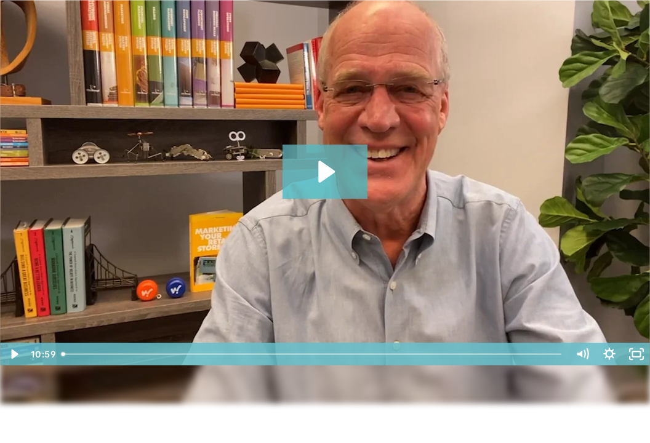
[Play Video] (13, 354)
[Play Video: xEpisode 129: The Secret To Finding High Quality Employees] (325, 172)
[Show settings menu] (609, 354)
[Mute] (582, 354)
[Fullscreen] (636, 354)
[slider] (312, 354)
